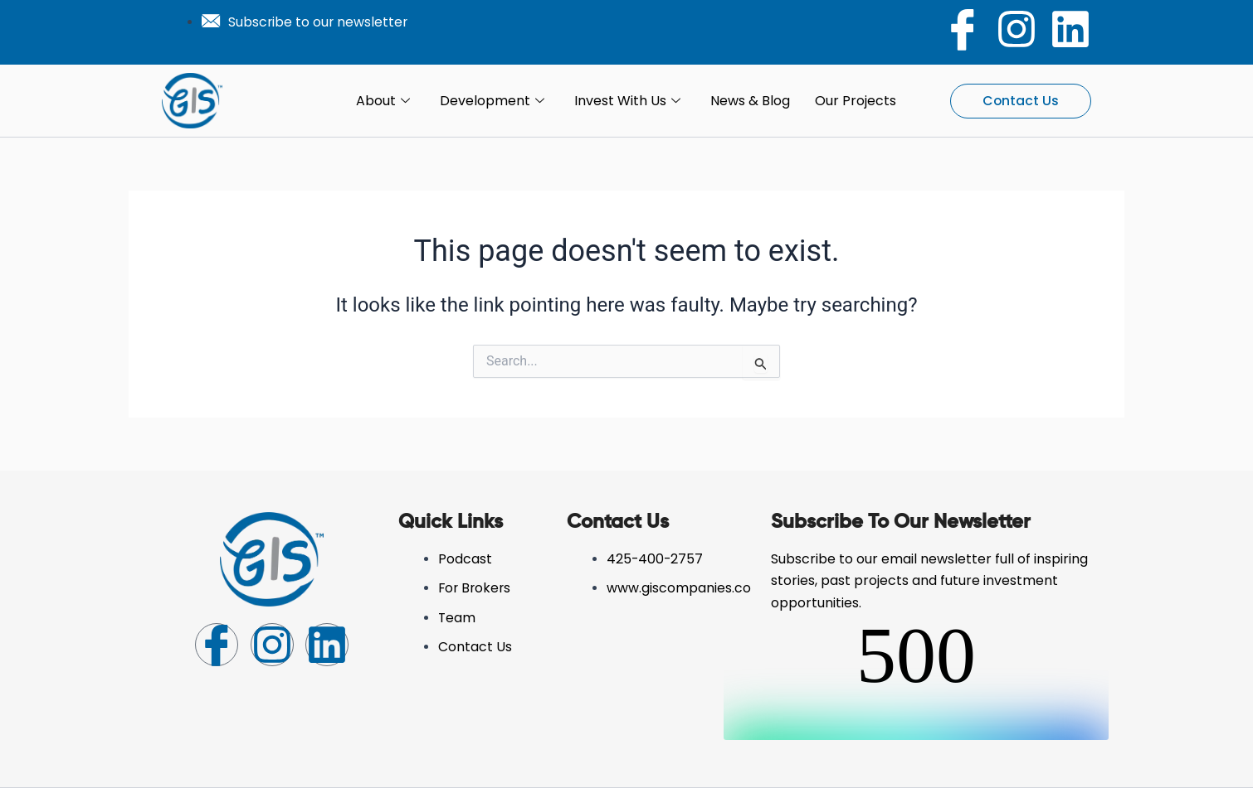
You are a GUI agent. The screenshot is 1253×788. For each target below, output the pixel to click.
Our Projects (855, 100)
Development (492, 101)
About (383, 101)
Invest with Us (627, 101)
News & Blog (750, 100)
